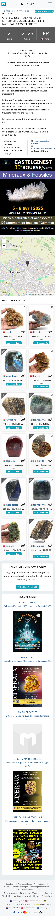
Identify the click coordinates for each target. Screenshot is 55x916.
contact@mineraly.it (22, 896)
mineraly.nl (12, 908)
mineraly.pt (27, 908)
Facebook (25, 893)
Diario (7, 11)
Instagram (37, 893)
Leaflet (28, 294)
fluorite (35, 331)
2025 (14, 11)
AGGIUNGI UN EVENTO (28, 587)
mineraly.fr (16, 901)
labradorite (10, 375)
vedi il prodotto (14, 343)
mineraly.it (27, 904)
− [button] (4, 246)
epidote (8, 545)
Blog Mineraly (11, 893)
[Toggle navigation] (50, 4)
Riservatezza (39, 884)
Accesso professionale (39, 887)
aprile (21, 11)
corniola (9, 460)
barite (7, 331)
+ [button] (4, 241)
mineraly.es (43, 904)
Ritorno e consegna (20, 887)
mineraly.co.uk (33, 901)
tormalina (9, 419)
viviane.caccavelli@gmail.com (43, 148)
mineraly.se (43, 908)
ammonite (37, 460)
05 (28, 11)
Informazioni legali (24, 884)
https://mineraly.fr (44, 896)
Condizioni (10, 884)
